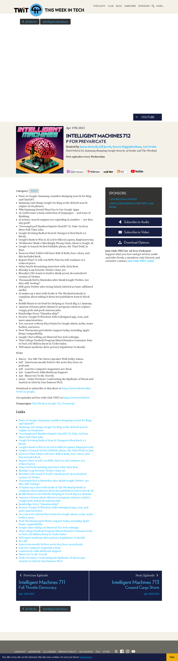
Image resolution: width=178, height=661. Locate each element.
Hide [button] (172, 657)
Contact (20, 651)
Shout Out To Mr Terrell (33, 554)
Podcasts (99, 6)
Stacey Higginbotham (127, 147)
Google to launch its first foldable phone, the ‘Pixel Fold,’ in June (56, 450)
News (34, 191)
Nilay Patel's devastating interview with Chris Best (48, 467)
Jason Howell (88, 147)
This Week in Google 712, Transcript (53, 403)
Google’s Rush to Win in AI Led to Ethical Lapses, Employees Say (56, 447)
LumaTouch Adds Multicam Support (40, 551)
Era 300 (23, 541)
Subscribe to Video (133, 232)
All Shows (29, 22)
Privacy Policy (67, 651)
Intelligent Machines (55, 22)
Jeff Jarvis (104, 147)
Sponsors (144, 6)
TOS (98, 651)
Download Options (133, 242)
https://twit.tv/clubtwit (76, 397)
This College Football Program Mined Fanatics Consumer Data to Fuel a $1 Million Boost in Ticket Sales (55, 532)
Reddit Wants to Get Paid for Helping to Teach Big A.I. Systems (55, 494)
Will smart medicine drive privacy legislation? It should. (52, 537)
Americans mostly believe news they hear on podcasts (51, 544)
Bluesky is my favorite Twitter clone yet (42, 470)
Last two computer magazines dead (39, 547)
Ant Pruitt (149, 147)
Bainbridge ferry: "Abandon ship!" (39, 504)
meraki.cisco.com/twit (124, 199)
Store (106, 651)
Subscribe (130, 6)
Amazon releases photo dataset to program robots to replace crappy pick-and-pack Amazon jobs (54, 499)
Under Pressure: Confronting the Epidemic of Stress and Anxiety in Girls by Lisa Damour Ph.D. (52, 559)
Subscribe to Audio (133, 222)
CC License (49, 651)
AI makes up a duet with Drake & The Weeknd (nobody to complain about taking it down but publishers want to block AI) (56, 489)
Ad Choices (86, 651)
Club (110, 6)
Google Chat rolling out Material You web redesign (49, 527)
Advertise (34, 651)
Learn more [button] (86, 657)
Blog (119, 6)
